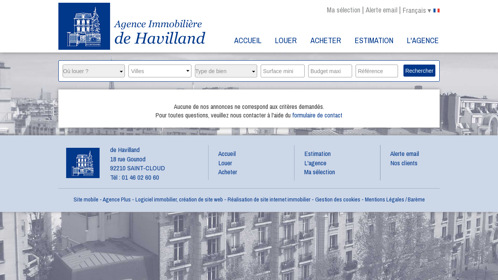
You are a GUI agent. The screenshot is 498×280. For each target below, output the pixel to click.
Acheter (325, 40)
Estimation (374, 40)
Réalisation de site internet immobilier (269, 199)
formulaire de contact (317, 115)
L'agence (423, 40)
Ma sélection (343, 10)
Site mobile (86, 199)
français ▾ (421, 10)
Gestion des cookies (337, 199)
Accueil (247, 40)
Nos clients (403, 162)
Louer (286, 40)
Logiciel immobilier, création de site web (179, 199)
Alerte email (381, 10)
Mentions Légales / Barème (395, 199)
